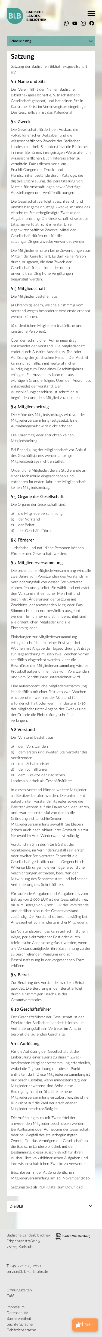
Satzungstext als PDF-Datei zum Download (47, 1187)
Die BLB (16, 1206)
